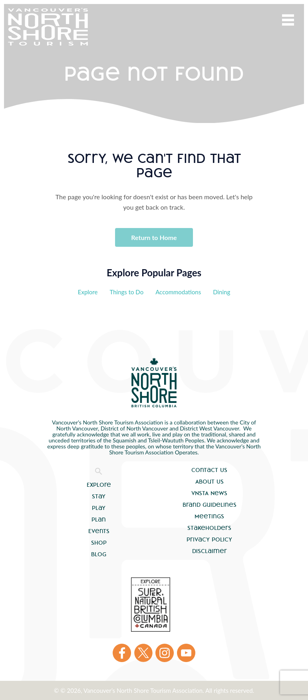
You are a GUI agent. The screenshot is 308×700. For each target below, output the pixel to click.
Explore (88, 291)
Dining (221, 291)
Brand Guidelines (209, 505)
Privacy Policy (209, 539)
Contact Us (209, 470)
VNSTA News (209, 493)
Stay (98, 496)
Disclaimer (209, 551)
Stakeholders (209, 528)
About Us (209, 481)
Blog (98, 554)
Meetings (209, 516)
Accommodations (178, 291)
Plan (98, 519)
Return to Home (154, 237)
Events (98, 531)
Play (98, 508)
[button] (99, 473)
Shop (99, 542)
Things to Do (126, 291)
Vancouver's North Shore (154, 382)
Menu (288, 20)
